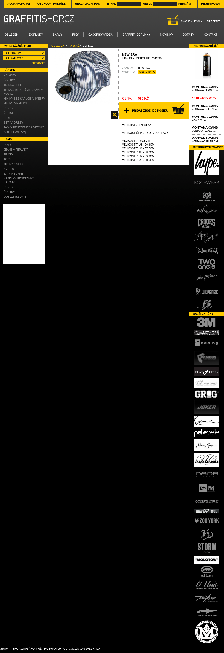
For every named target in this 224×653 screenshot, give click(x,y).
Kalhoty (10, 75)
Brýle (8, 117)
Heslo (147, 3)
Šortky (9, 80)
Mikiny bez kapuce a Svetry (24, 98)
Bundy (8, 108)
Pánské (74, 45)
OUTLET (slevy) (15, 132)
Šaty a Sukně (13, 173)
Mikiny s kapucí (15, 103)
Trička (9, 154)
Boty (7, 144)
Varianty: (128, 71)
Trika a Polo (13, 85)
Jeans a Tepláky (16, 149)
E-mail (111, 3)
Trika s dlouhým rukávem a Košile (24, 91)
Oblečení (58, 45)
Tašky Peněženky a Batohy (24, 127)
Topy (7, 159)
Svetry (9, 168)
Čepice (9, 113)
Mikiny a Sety (13, 164)
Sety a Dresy (13, 122)
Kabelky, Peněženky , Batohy (19, 180)
